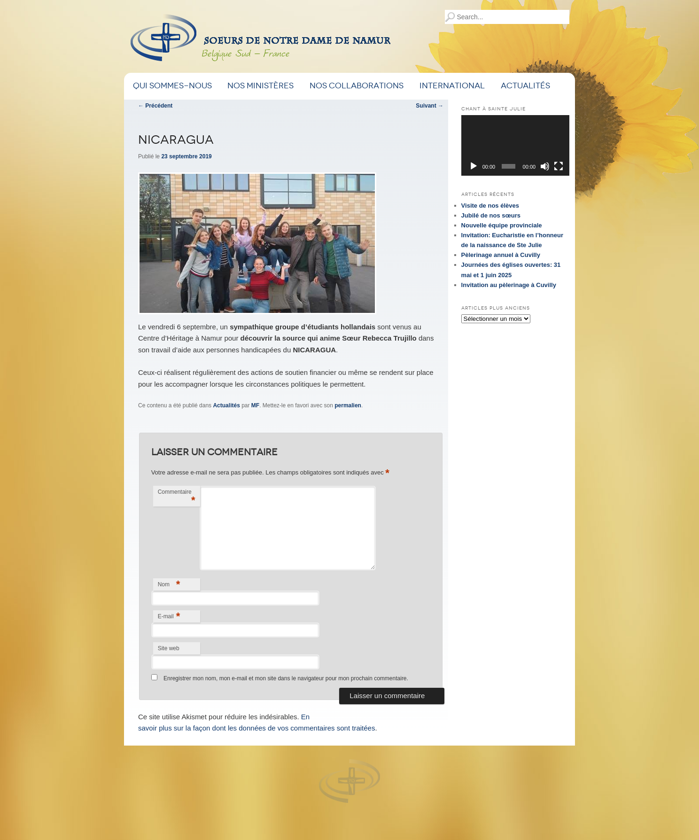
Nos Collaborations (357, 86)
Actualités (525, 86)
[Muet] (545, 166)
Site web (168, 648)
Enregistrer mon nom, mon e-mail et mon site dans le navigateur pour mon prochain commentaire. (285, 678)
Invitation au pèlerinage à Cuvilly (508, 284)
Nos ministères (260, 86)
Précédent (155, 105)
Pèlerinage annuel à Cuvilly (500, 254)
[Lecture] (473, 166)
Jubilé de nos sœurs (490, 215)
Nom (169, 584)
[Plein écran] (558, 166)
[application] (515, 145)
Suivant (429, 105)
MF (255, 405)
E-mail (169, 616)
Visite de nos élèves (490, 205)
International (452, 86)
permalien (347, 405)
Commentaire (176, 497)
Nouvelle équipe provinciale (501, 225)
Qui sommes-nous (172, 86)
